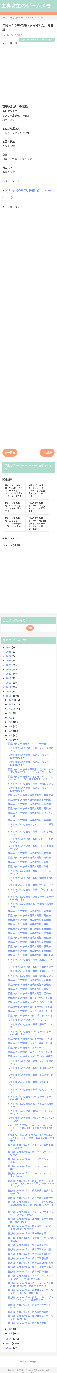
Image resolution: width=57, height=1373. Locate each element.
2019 (9, 678)
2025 (9, 651)
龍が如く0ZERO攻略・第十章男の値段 (28, 1271)
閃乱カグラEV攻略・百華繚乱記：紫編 (28, 924)
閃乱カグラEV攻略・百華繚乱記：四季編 (29, 980)
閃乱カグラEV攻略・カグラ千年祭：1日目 (30, 1052)
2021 (9, 669)
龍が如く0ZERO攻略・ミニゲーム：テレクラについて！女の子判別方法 (30, 1277)
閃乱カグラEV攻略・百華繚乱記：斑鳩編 (29, 946)
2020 (9, 674)
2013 (9, 1343)
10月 (11, 708)
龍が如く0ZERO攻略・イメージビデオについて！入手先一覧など (30, 1213)
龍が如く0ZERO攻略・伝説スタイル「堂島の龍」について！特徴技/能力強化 (30, 1284)
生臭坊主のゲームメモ (26, 5)
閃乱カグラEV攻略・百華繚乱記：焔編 (28, 866)
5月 (11, 731)
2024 (9, 656)
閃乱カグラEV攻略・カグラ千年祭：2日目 (30, 1043)
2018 (9, 682)
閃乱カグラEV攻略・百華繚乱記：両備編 (29, 915)
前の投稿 (47, 452)
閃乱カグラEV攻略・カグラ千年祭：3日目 (30, 1038)
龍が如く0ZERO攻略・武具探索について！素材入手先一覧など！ (30, 1227)
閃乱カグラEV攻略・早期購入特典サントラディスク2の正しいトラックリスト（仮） (31, 770)
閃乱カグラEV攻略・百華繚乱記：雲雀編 (29, 933)
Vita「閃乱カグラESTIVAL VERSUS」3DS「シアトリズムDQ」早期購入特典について (31, 1128)
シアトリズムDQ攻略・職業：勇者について (31, 971)
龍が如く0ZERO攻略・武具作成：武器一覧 (30, 1197)
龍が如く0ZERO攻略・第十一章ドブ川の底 (30, 1267)
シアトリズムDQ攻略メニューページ (27, 1020)
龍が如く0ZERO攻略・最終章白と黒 (27, 1233)
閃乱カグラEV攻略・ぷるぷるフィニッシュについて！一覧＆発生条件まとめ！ (30, 778)
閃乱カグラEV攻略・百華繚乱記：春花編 (29, 820)
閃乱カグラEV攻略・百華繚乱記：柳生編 (29, 937)
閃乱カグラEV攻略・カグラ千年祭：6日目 (30, 1006)
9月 (11, 713)
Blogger (33, 1362)
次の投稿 (10, 452)
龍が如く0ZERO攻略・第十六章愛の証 (28, 1245)
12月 (11, 700)
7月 (11, 722)
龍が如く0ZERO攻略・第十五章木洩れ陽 (29, 1249)
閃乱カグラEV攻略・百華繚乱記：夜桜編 (29, 984)
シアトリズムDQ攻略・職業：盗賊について (31, 967)
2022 (9, 665)
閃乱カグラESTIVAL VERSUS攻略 (37, 39)
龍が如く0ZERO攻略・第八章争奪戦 (27, 1323)
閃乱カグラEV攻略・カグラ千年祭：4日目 (30, 1015)
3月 (11, 739)
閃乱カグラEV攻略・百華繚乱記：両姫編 (29, 808)
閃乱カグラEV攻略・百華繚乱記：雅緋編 (29, 928)
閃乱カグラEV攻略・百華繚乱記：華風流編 (30, 795)
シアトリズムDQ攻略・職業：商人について (31, 885)
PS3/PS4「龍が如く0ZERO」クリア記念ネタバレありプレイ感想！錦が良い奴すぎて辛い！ (31, 1138)
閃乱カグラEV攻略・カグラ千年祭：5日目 (30, 1011)
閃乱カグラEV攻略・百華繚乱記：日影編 (29, 857)
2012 (9, 1348)
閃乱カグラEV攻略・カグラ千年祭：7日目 (30, 1002)
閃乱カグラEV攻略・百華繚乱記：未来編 (29, 853)
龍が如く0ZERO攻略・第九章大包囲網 (28, 1312)
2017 (9, 687)
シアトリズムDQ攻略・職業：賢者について (31, 783)
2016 (9, 691)
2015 (9, 696)
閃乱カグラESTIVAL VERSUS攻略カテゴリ (28, 467)
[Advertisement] (28, 73)
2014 (9, 1339)
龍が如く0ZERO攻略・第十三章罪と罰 (28, 1258)
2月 (11, 1329)
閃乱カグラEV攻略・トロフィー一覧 (27, 743)
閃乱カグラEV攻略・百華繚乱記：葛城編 (29, 942)
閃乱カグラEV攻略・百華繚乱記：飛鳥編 (29, 951)
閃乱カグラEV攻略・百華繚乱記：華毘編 (29, 799)
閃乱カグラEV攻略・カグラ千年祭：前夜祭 (30, 1056)
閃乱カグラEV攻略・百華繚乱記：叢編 (28, 989)
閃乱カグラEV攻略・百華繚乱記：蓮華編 (29, 804)
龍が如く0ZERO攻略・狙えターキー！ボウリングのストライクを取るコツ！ (30, 1298)
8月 (11, 717)
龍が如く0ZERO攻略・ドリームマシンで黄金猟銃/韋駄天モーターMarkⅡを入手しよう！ (31, 1205)
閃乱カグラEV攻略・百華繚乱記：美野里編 (30, 955)
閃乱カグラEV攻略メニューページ (26, 1047)
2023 (9, 660)
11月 (11, 704)
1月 (11, 1333)
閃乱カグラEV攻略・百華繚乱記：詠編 (28, 862)
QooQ (33, 1372)
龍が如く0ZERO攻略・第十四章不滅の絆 (29, 1254)
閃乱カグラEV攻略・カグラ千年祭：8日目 (30, 997)
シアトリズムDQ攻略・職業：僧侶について (31, 975)
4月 (11, 735)
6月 (11, 726)
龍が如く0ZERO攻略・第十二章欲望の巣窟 (30, 1262)
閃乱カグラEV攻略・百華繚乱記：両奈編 (29, 911)
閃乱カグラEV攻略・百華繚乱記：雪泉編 (29, 993)
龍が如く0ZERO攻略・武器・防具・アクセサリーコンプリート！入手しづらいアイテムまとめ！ (31, 1183)
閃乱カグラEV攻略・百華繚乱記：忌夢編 (29, 920)
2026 (9, 647)
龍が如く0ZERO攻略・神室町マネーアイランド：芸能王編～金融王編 (30, 1291)
